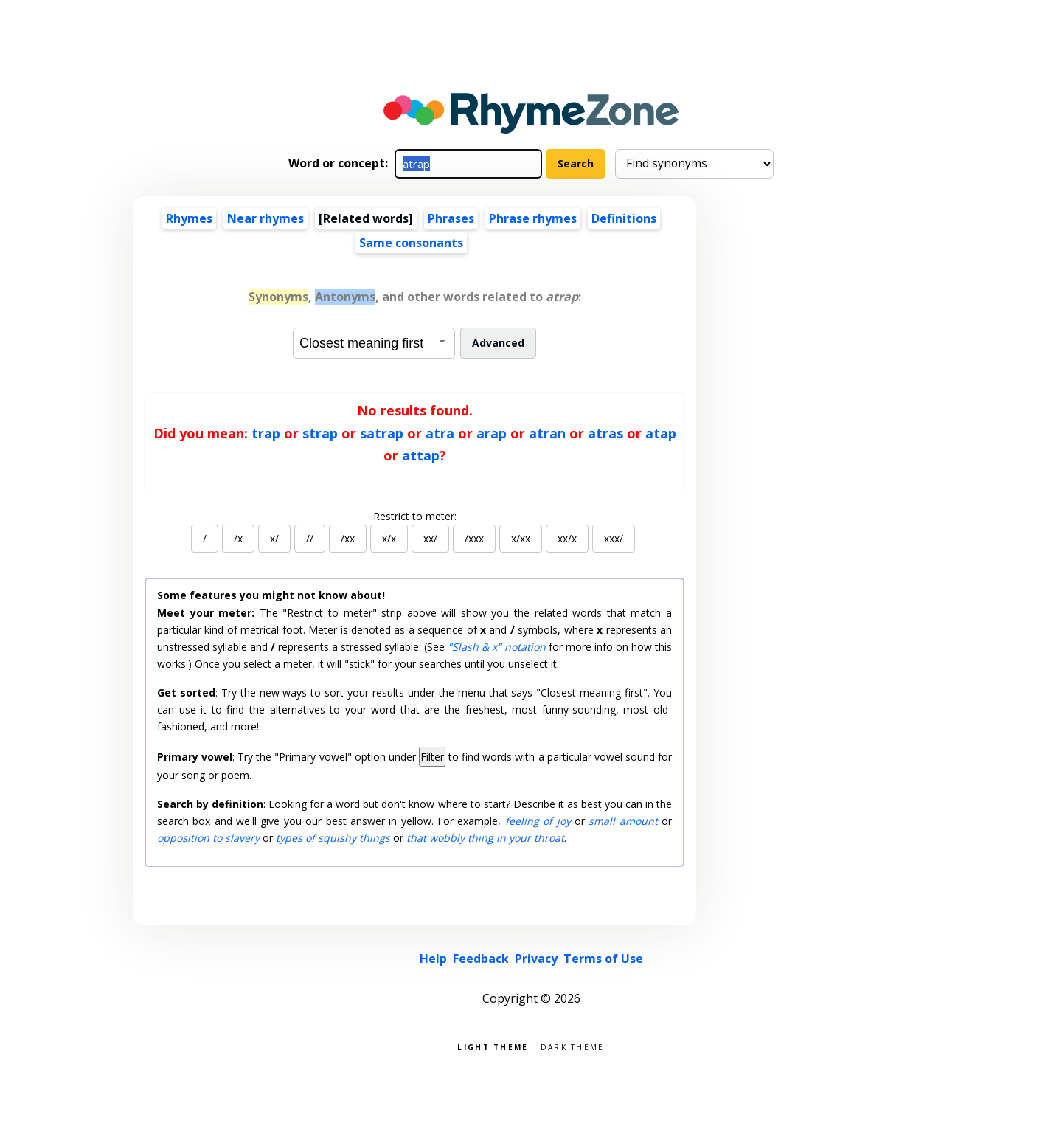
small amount (623, 821)
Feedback (481, 958)
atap (660, 433)
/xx (348, 538)
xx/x (567, 538)
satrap (381, 433)
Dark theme (573, 1046)
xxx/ (613, 538)
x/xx (520, 538)
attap (421, 455)
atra (440, 433)
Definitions (623, 218)
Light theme (492, 1046)
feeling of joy (538, 821)
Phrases (451, 218)
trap (265, 433)
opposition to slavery (208, 838)
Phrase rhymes (533, 218)
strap (320, 433)
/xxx (474, 538)
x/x (389, 538)
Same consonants (411, 243)
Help (433, 958)
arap (491, 433)
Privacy (536, 958)
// (309, 538)
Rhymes (189, 218)
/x (238, 538)
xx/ (430, 538)
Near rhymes (265, 218)
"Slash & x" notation (497, 647)
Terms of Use (603, 958)
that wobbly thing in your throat (485, 838)
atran (547, 433)
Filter (432, 757)
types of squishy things (333, 838)
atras (605, 433)
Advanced (498, 343)
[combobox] (374, 343)
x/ (274, 538)
